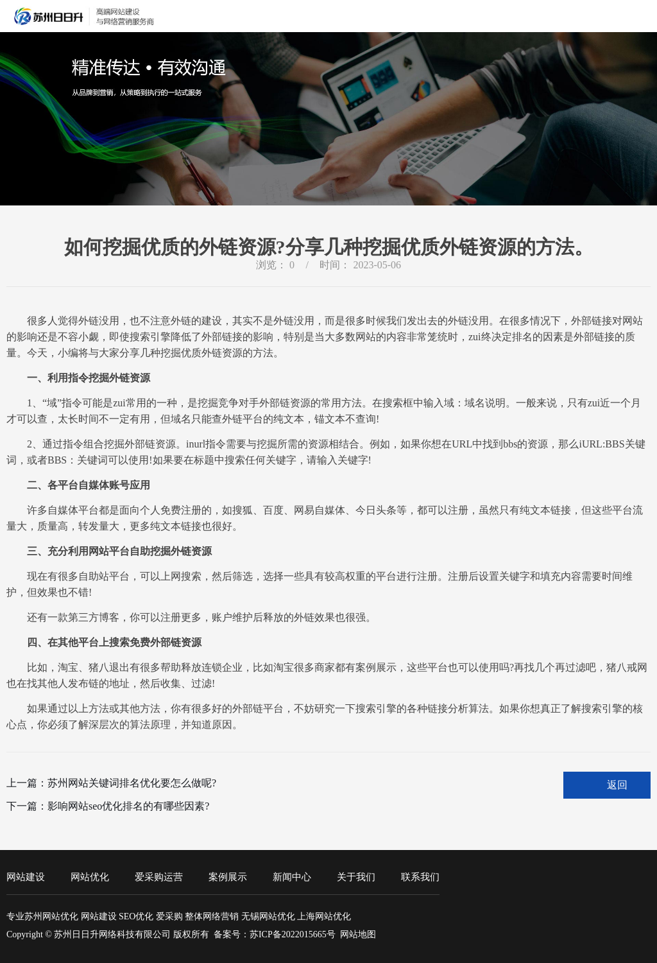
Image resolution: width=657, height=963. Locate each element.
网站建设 (25, 877)
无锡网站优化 (268, 916)
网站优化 (90, 877)
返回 (617, 784)
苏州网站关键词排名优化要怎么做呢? (131, 782)
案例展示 (228, 877)
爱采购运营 (159, 877)
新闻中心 (292, 877)
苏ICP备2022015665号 (293, 934)
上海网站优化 (324, 916)
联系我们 (420, 877)
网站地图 (358, 934)
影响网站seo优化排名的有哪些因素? (128, 806)
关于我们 (356, 877)
